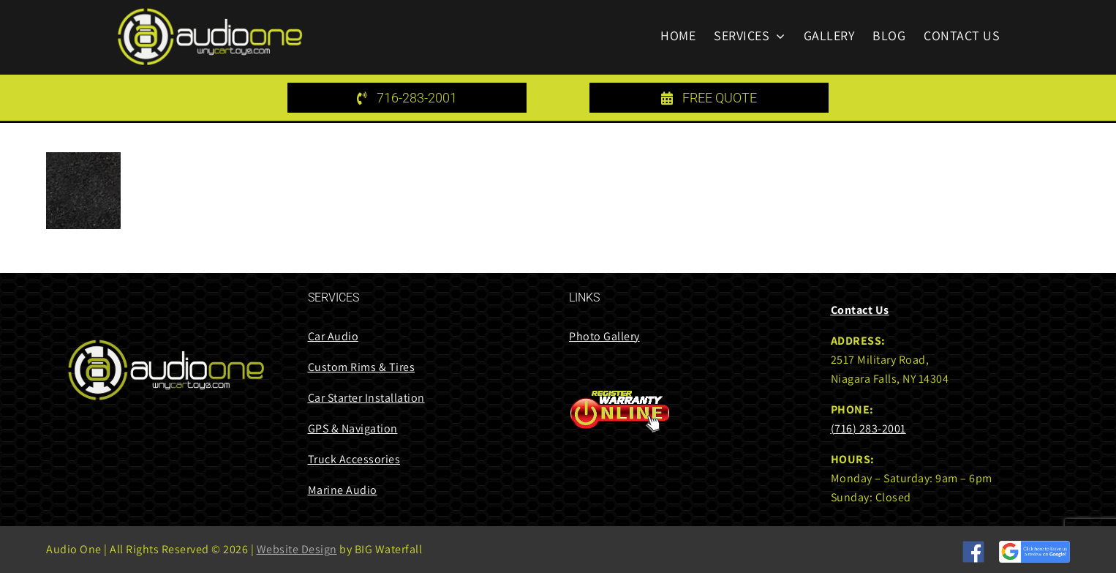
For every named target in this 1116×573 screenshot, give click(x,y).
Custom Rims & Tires (361, 367)
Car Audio (333, 336)
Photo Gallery (604, 336)
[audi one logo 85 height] (209, 12)
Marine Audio (342, 490)
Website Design (297, 549)
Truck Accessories (354, 459)
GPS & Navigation (353, 428)
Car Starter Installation (366, 397)
